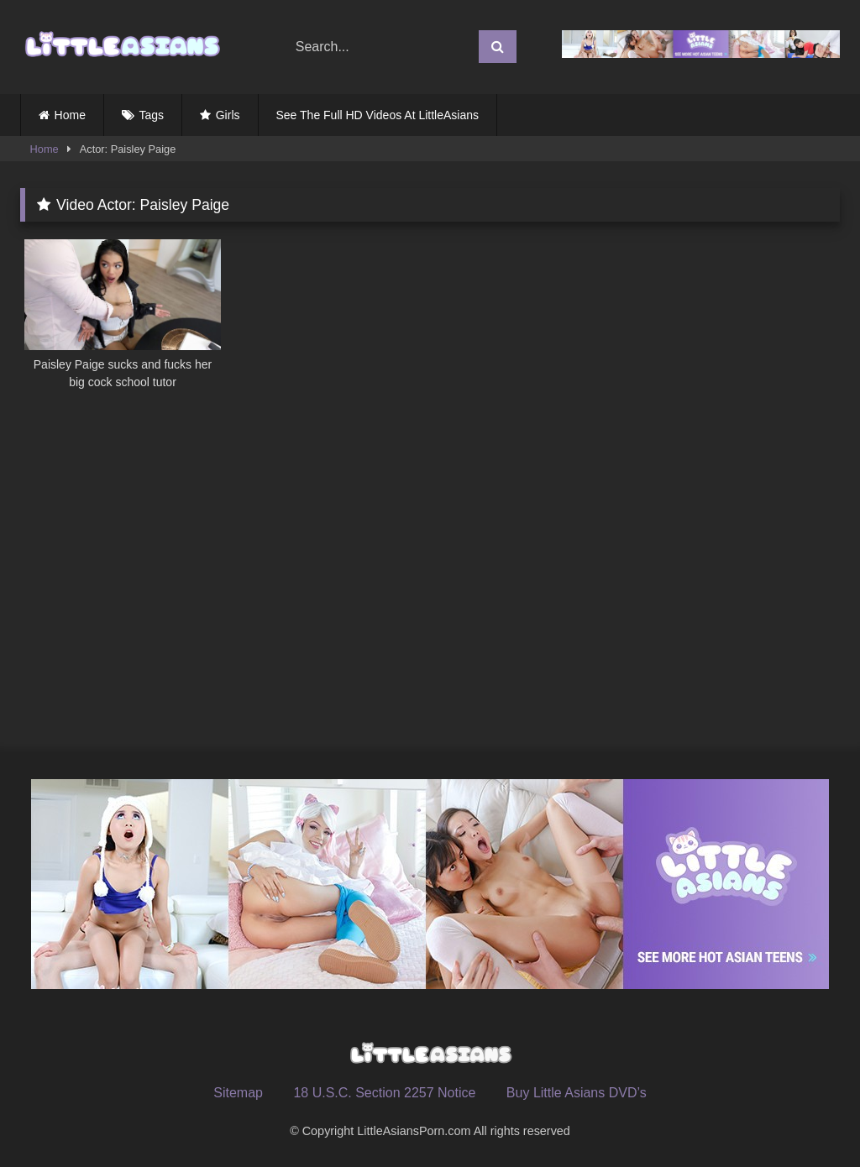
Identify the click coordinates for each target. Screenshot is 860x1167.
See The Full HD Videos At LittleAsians (378, 115)
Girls (228, 115)
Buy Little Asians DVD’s (576, 1093)
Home (70, 115)
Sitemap (238, 1093)
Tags (152, 115)
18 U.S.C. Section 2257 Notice (384, 1093)
